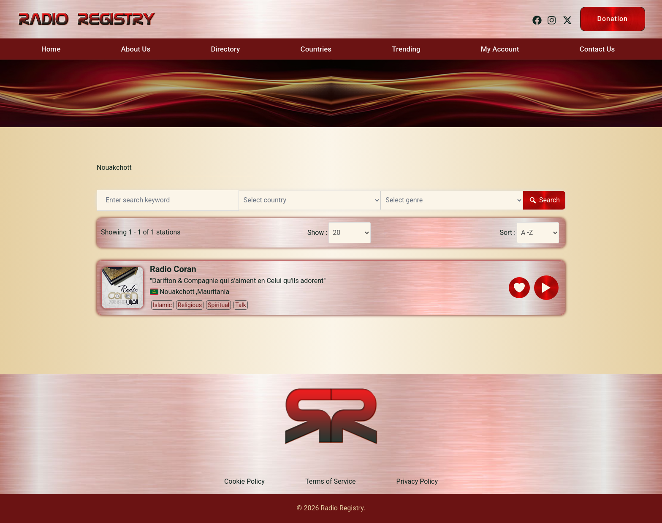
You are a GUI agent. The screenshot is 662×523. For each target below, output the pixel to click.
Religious (190, 305)
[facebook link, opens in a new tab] (535, 19)
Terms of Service (330, 481)
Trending (406, 49)
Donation (612, 19)
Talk (240, 305)
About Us (136, 49)
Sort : (507, 232)
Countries (316, 49)
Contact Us (597, 49)
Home (51, 49)
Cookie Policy (244, 481)
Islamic (162, 305)
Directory (225, 49)
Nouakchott (114, 167)
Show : (317, 232)
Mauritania (213, 292)
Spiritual (218, 305)
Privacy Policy (417, 481)
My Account (500, 49)
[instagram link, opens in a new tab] (551, 19)
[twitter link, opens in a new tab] (566, 19)
